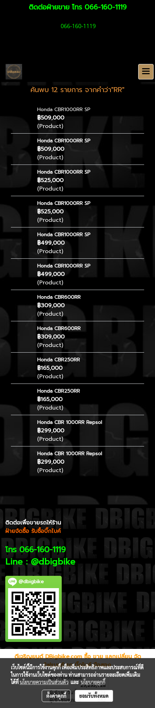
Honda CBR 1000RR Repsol (69, 422)
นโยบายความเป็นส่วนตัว (44, 682)
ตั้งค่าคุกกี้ (56, 696)
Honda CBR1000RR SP (63, 109)
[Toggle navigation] (146, 71)
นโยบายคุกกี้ (93, 682)
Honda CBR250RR (58, 359)
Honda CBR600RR (59, 297)
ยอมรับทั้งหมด (94, 696)
